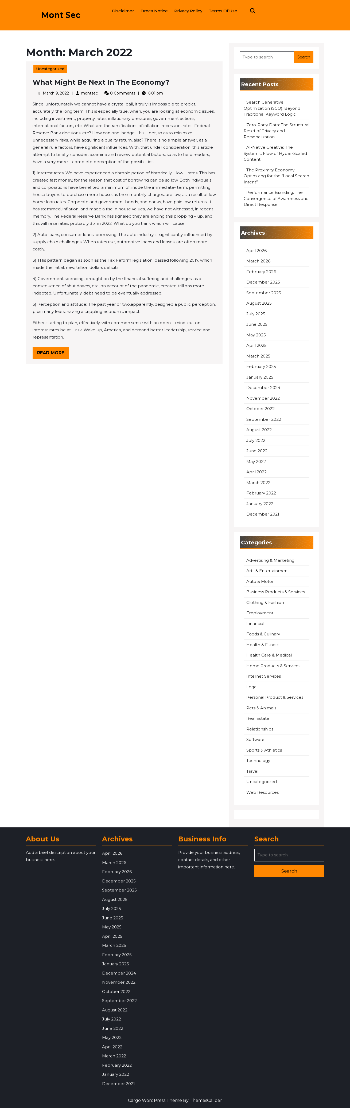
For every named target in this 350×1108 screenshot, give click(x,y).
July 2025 (255, 313)
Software (255, 739)
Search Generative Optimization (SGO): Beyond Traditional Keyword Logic (272, 108)
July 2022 (255, 440)
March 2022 (258, 482)
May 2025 (256, 334)
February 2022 (261, 493)
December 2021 (262, 514)
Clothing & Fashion (265, 602)
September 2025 (263, 292)
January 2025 (259, 377)
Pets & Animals (261, 707)
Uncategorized (50, 68)
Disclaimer (123, 10)
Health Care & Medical (269, 655)
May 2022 (256, 461)
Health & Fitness (262, 644)
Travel (252, 771)
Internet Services (263, 676)
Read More (53, 354)
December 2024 (263, 387)
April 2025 (256, 345)
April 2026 (256, 250)
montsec (89, 93)
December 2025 (263, 282)
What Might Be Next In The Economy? (101, 82)
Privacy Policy (188, 10)
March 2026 (258, 261)
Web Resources (262, 792)
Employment (259, 612)
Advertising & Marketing (270, 560)
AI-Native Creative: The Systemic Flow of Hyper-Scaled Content (275, 153)
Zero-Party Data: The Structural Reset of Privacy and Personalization (276, 130)
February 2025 (261, 366)
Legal (252, 686)
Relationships (259, 729)
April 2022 (256, 471)
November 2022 (263, 398)
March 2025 (258, 356)
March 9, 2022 (56, 93)
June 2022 (256, 450)
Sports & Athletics (264, 750)
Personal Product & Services (274, 697)
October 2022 (260, 408)
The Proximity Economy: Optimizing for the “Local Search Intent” (276, 175)
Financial (255, 623)
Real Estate (257, 718)
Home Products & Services (273, 665)
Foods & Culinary (263, 633)
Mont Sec (60, 15)
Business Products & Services (275, 591)
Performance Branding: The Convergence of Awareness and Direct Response (276, 198)
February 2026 (261, 271)
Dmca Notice (154, 10)
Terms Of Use (223, 10)
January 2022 (259, 503)
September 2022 (263, 419)
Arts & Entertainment (267, 570)
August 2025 (259, 303)
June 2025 (256, 324)
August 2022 (259, 429)
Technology (258, 760)
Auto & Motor (260, 581)
